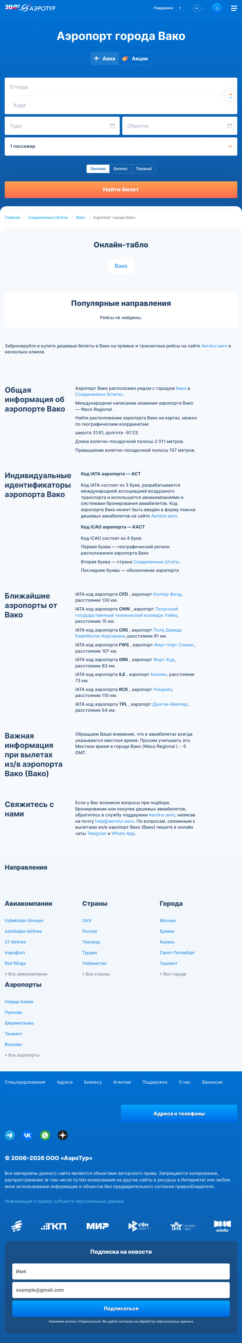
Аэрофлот (15, 952)
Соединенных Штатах (99, 394)
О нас (185, 1082)
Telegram (97, 833)
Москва (168, 920)
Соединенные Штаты (48, 217)
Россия (89, 931)
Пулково (13, 1012)
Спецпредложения (25, 1082)
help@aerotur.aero (114, 821)
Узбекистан (94, 963)
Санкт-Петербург (177, 952)
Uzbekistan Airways (24, 920)
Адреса (65, 1082)
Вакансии (212, 1082)
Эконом (98, 168)
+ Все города (173, 974)
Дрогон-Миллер (170, 704)
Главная (12, 217)
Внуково (13, 1044)
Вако (80, 217)
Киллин (159, 674)
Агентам (122, 1082)
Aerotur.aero (214, 346)
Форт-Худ (164, 659)
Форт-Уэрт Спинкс (174, 645)
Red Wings (15, 963)
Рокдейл (162, 689)
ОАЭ (86, 920)
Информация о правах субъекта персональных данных (64, 1201)
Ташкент (169, 963)
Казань (167, 942)
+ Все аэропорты (22, 1055)
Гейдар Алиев (19, 1001)
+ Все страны (96, 974)
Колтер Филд (167, 594)
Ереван (167, 931)
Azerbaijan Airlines (23, 931)
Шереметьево (19, 1023)
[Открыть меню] (234, 8)
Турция (89, 952)
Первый (144, 168)
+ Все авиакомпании (26, 974)
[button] (169, 8)
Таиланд (91, 942)
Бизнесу (93, 1082)
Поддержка (154, 1082)
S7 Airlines (15, 942)
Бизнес (120, 168)
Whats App (123, 833)
